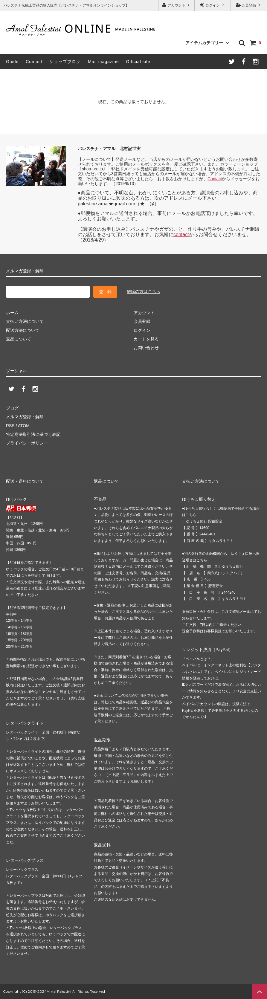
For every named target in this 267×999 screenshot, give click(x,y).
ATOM (24, 425)
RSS (10, 425)
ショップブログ (65, 61)
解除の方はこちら (143, 291)
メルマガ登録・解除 (25, 416)
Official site (138, 61)
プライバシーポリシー (27, 443)
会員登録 (249, 4)
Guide (12, 61)
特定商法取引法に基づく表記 (33, 434)
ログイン (213, 4)
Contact (34, 61)
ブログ (12, 408)
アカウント (176, 4)
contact (181, 234)
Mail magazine (103, 61)
